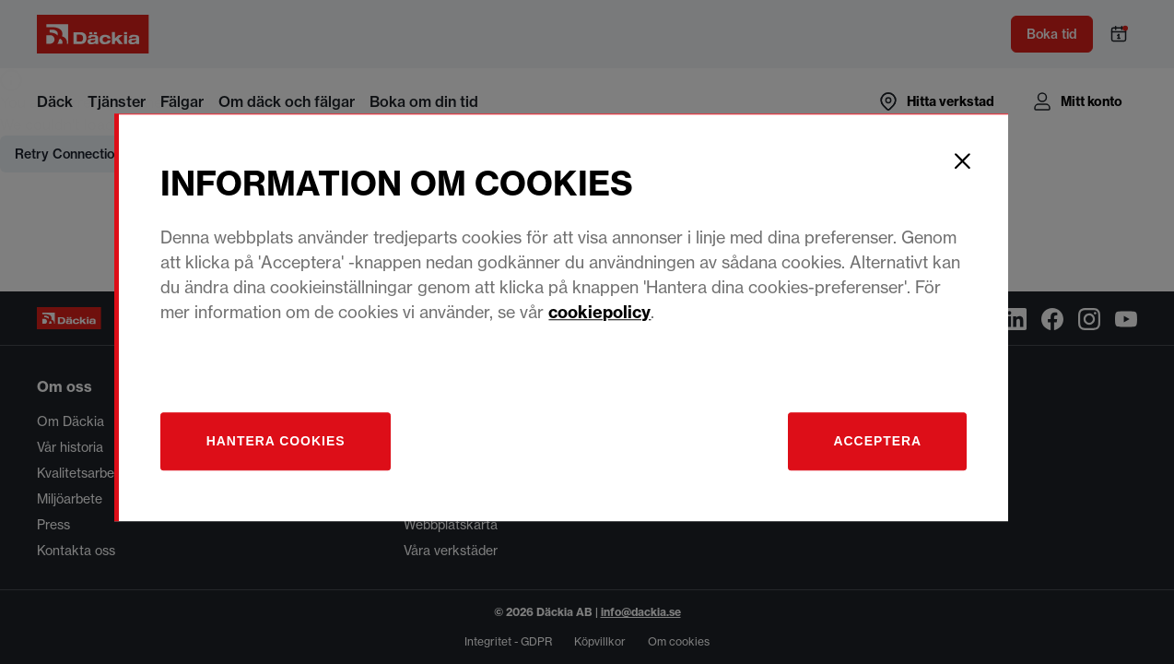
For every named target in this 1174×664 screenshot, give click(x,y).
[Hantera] (304, 455)
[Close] (987, 175)
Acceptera (901, 454)
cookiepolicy (627, 326)
